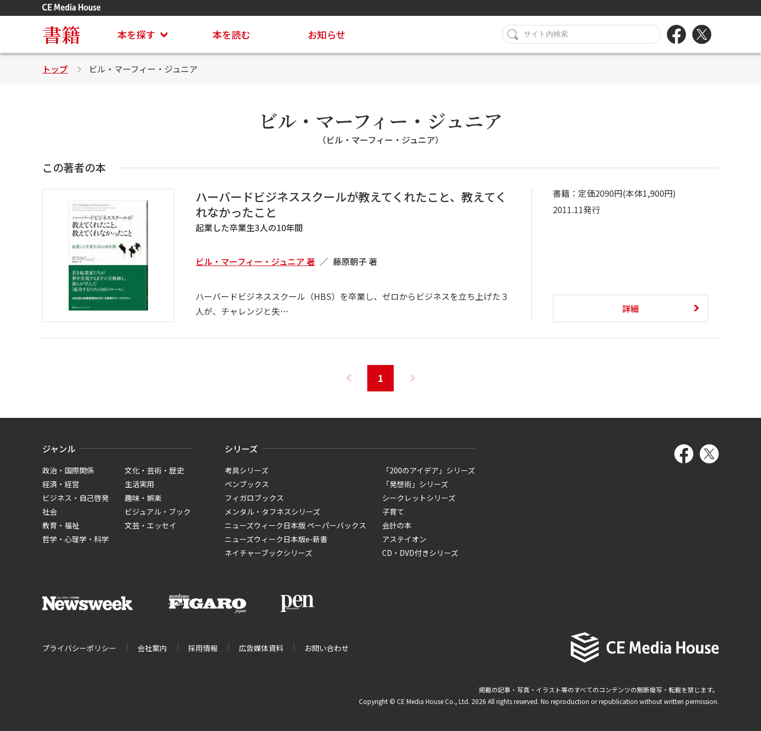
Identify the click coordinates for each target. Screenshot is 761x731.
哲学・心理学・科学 (75, 539)
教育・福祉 (60, 525)
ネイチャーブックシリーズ (268, 552)
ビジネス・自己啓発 (75, 497)
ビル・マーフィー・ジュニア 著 (255, 261)
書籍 (61, 34)
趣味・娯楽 (143, 497)
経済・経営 (60, 484)
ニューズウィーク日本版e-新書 (276, 539)
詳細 (630, 308)
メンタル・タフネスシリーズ (272, 511)
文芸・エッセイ (151, 525)
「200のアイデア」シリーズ (428, 470)
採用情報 (203, 648)
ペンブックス (247, 484)
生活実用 (139, 484)
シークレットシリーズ (419, 497)
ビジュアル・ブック (158, 511)
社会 (49, 511)
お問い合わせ (326, 648)
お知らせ (327, 34)
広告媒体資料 (261, 648)
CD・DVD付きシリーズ (420, 552)
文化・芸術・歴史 (154, 470)
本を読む (231, 34)
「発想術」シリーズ (415, 484)
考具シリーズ (246, 470)
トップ (55, 68)
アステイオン (404, 539)
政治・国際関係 (68, 470)
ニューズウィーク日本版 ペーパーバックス (295, 525)
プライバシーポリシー (79, 648)
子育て (393, 511)
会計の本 (397, 525)
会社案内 (152, 648)
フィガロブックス (254, 497)
